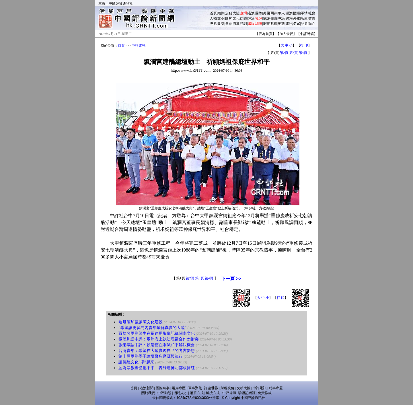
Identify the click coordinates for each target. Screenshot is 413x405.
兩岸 (273, 13)
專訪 (220, 24)
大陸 (236, 13)
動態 (281, 24)
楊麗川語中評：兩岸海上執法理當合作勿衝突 (158, 339)
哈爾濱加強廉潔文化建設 (140, 322)
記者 (304, 24)
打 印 (304, 45)
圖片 (228, 18)
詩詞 (243, 24)
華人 (281, 13)
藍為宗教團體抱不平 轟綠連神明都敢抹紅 (156, 368)
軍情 (304, 13)
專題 (213, 24)
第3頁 (293, 53)
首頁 (213, 13)
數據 (273, 24)
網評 (289, 18)
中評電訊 (138, 46)
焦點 (228, 13)
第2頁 (284, 53)
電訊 (289, 24)
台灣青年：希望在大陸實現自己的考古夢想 (156, 350)
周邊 (236, 24)
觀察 (273, 18)
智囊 (311, 18)
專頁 (228, 24)
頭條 (220, 13)
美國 (266, 13)
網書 (266, 24)
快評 (266, 18)
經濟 (289, 13)
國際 (258, 13)
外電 (296, 18)
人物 (213, 18)
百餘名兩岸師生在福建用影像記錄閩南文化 (156, 333)
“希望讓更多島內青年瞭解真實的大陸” (152, 328)
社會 (311, 13)
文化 (236, 18)
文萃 (220, 18)
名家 (296, 24)
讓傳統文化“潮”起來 (136, 362)
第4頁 (303, 53)
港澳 (251, 13)
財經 (296, 13)
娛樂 (243, 18)
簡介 (311, 24)
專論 (281, 18)
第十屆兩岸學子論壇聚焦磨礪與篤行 (150, 356)
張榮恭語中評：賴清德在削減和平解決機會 (156, 345)
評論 (251, 18)
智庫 (304, 18)
